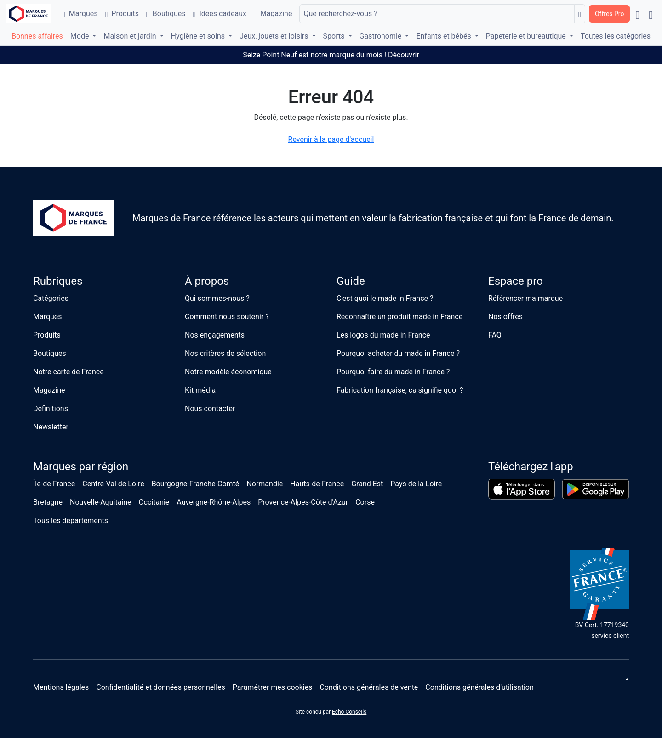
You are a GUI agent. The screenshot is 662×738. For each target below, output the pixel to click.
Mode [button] (80, 36)
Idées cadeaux (219, 13)
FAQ (495, 335)
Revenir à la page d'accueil (331, 139)
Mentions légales (61, 687)
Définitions (50, 408)
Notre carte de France (68, 371)
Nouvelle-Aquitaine (100, 502)
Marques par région (80, 466)
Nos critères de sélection (225, 353)
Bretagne (48, 502)
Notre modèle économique (228, 371)
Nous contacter (210, 408)
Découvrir (403, 55)
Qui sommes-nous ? (217, 298)
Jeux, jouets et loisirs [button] (275, 36)
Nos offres (505, 316)
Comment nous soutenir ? (227, 316)
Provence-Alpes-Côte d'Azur (303, 502)
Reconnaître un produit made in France (399, 316)
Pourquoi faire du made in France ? (393, 371)
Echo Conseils (349, 712)
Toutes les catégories (616, 36)
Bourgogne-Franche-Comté (196, 483)
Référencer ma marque (525, 298)
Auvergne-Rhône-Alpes (214, 502)
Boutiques (166, 13)
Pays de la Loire (416, 483)
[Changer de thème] (626, 679)
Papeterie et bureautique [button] (527, 36)
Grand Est (367, 483)
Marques (80, 13)
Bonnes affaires (37, 36)
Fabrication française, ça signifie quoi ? (400, 390)
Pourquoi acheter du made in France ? (398, 353)
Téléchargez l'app (530, 466)
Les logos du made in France (383, 335)
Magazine (273, 13)
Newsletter (50, 427)
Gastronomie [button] (382, 36)
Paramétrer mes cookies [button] (273, 687)
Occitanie (154, 502)
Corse (365, 502)
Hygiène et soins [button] (199, 36)
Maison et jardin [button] (130, 36)
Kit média (200, 390)
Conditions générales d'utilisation (479, 687)
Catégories (50, 298)
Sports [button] (335, 36)
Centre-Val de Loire (113, 483)
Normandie (264, 483)
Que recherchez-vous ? (340, 13)
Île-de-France (54, 483)
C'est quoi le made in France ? (385, 298)
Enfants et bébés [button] (444, 36)
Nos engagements (215, 335)
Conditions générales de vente (369, 687)
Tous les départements (70, 520)
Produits (122, 13)
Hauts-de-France (317, 483)
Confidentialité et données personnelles (160, 687)
